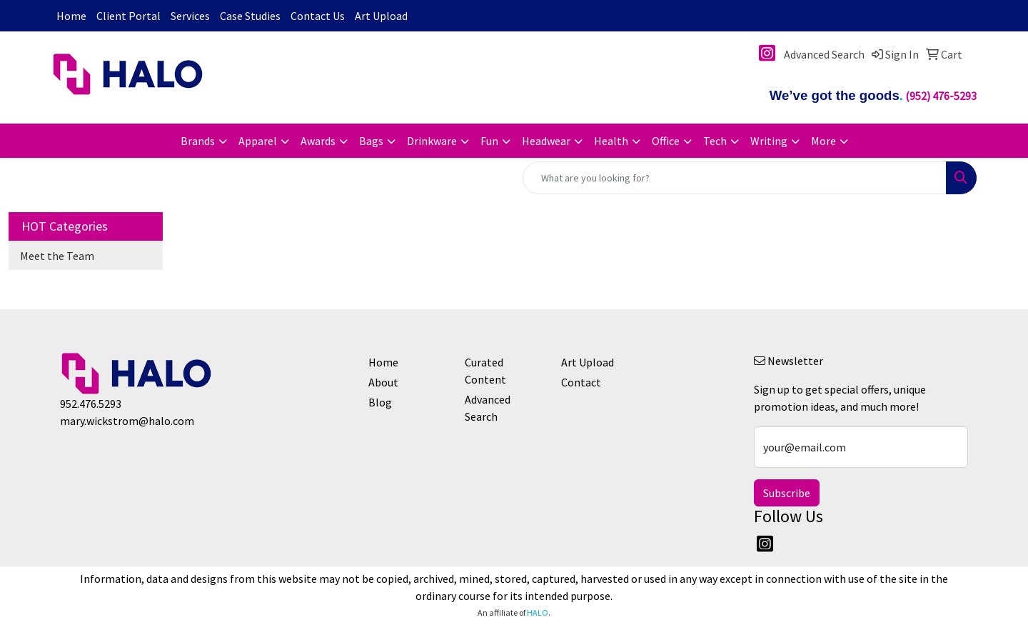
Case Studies (250, 16)
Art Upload (381, 16)
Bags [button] (371, 141)
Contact (581, 382)
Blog (380, 402)
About (383, 382)
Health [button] (611, 141)
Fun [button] (489, 141)
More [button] (823, 141)
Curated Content (485, 370)
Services (190, 16)
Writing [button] (768, 141)
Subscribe (786, 493)
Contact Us (318, 16)
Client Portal (128, 16)
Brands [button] (198, 141)
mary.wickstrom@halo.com (127, 421)
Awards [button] (318, 141)
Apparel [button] (257, 141)
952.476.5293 (90, 403)
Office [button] (666, 141)
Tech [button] (715, 141)
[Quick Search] (735, 177)
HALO (537, 612)
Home (71, 16)
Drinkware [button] (432, 141)
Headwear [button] (546, 141)
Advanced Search (487, 408)
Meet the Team (57, 256)
